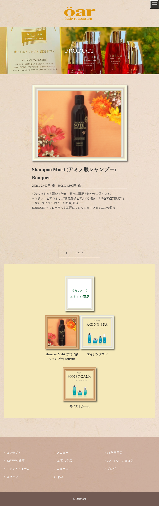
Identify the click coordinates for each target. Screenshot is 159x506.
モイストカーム (79, 406)
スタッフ (11, 477)
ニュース (61, 468)
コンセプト (12, 452)
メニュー (61, 452)
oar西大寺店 (63, 460)
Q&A (58, 477)
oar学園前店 (113, 452)
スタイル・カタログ (119, 460)
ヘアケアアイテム (17, 468)
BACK (80, 253)
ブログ (110, 468)
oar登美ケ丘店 (14, 460)
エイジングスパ (97, 354)
